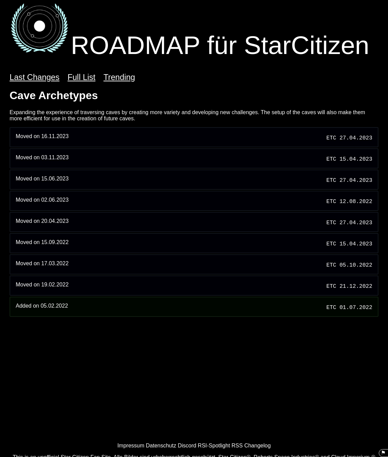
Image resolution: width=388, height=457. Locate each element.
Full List (82, 77)
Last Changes (34, 77)
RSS (237, 445)
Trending (119, 77)
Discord (187, 445)
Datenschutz (161, 445)
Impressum (130, 445)
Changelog (257, 445)
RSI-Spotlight (214, 445)
